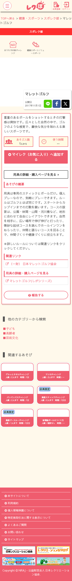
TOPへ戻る (8, 18)
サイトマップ (14, 539)
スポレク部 (51, 18)
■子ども (9, 328)
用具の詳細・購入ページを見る (36, 174)
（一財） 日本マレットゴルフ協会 (31, 264)
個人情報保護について (20, 510)
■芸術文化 (10, 338)
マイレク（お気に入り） (36, 157)
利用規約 (11, 503)
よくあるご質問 (15, 525)
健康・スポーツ (29, 18)
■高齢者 (9, 333)
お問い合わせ (14, 532)
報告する (36, 295)
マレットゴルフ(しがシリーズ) (29, 281)
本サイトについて (17, 496)
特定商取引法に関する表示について (28, 517)
